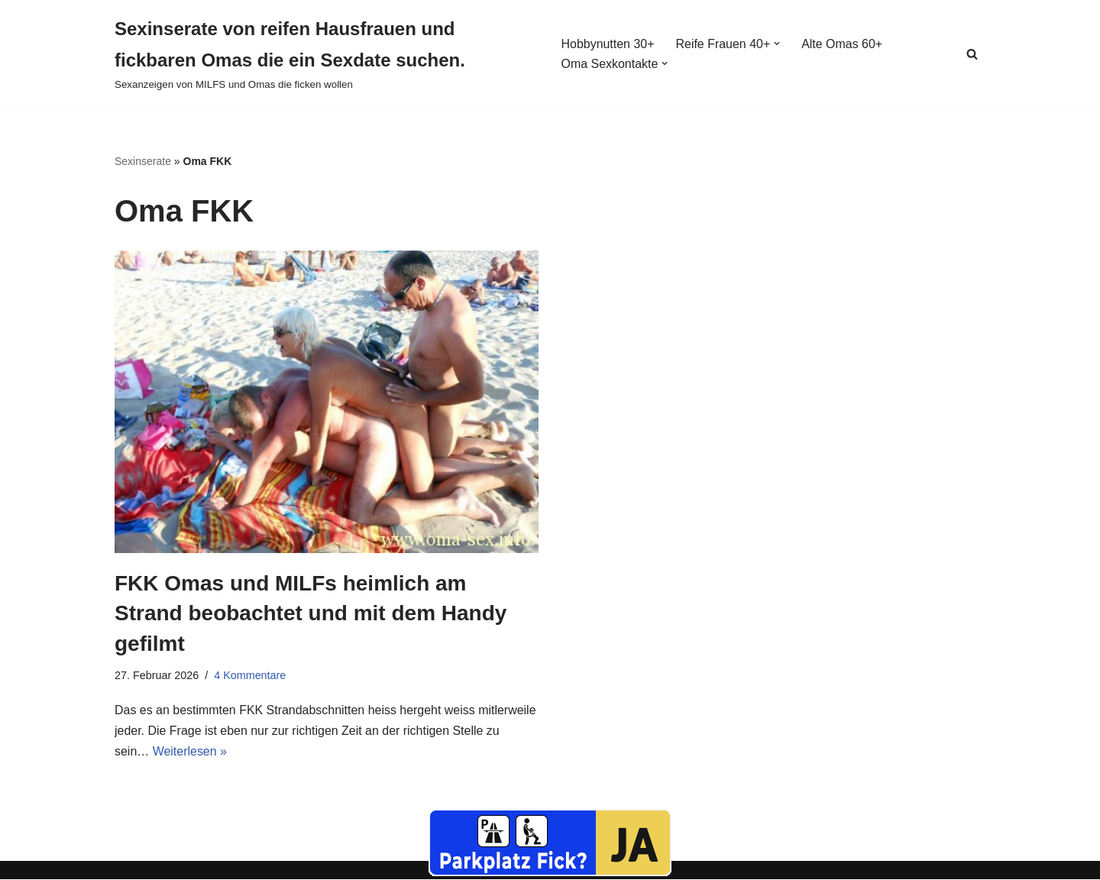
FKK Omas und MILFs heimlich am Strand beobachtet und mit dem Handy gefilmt (310, 613)
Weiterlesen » (190, 752)
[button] (778, 43)
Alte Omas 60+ (842, 43)
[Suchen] (972, 54)
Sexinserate (143, 161)
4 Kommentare (250, 675)
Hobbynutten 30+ (607, 43)
